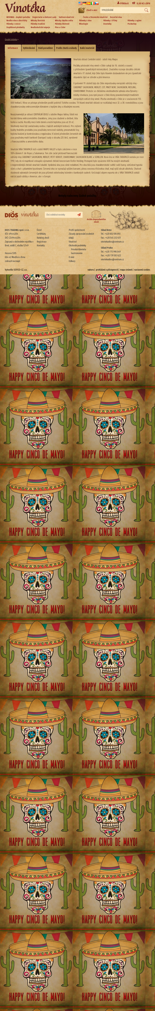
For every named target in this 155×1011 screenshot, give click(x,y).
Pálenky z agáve (134, 20)
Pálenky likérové (62, 24)
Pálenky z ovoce (13, 24)
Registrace (41, 241)
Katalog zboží (43, 237)
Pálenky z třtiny (110, 20)
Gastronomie (76, 253)
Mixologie (83, 24)
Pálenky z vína (85, 20)
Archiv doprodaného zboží (96, 216)
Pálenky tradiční (38, 24)
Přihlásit (124, 3)
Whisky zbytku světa (64, 20)
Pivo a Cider (60, 27)
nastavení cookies (142, 269)
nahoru (91, 269)
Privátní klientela (78, 249)
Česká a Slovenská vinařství (95, 17)
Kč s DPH (143, 3)
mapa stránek (126, 269)
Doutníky (107, 24)
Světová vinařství (66, 17)
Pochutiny (132, 24)
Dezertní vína (116, 17)
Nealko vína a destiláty (17, 20)
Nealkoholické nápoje (40, 27)
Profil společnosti (77, 230)
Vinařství (73, 241)
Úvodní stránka (11, 39)
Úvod (39, 230)
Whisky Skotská (38, 20)
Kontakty (41, 245)
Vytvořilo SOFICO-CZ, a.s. (16, 269)
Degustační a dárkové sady (44, 17)
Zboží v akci (87, 10)
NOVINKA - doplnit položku (18, 17)
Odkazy (72, 261)
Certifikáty (41, 233)
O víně (71, 257)
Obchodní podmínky (77, 245)
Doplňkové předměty (16, 27)
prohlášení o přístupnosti (107, 269)
